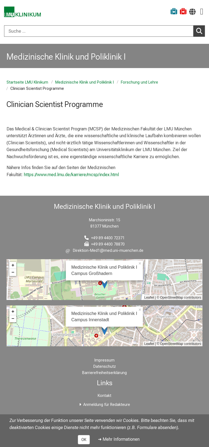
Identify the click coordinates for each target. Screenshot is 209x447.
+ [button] (12, 265)
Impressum (104, 360)
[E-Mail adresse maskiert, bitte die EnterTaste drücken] (104, 250)
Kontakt (104, 395)
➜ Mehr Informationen (119, 439)
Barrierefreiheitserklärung (104, 373)
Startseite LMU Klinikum (27, 82)
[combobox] (104, 31)
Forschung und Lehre (139, 82)
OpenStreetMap (171, 297)
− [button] (12, 272)
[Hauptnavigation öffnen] (201, 11)
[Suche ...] (98, 31)
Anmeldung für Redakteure (106, 404)
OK (83, 439)
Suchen (200, 30)
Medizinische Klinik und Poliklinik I (84, 82)
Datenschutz (104, 366)
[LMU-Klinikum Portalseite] (23, 12)
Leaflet (149, 297)
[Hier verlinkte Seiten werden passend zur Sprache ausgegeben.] (192, 11)
